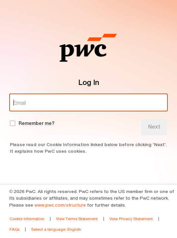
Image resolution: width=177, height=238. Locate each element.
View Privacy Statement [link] (131, 218)
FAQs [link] (15, 229)
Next (154, 127)
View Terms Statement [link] (77, 218)
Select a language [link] (56, 229)
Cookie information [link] (27, 218)
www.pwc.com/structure (60, 205)
